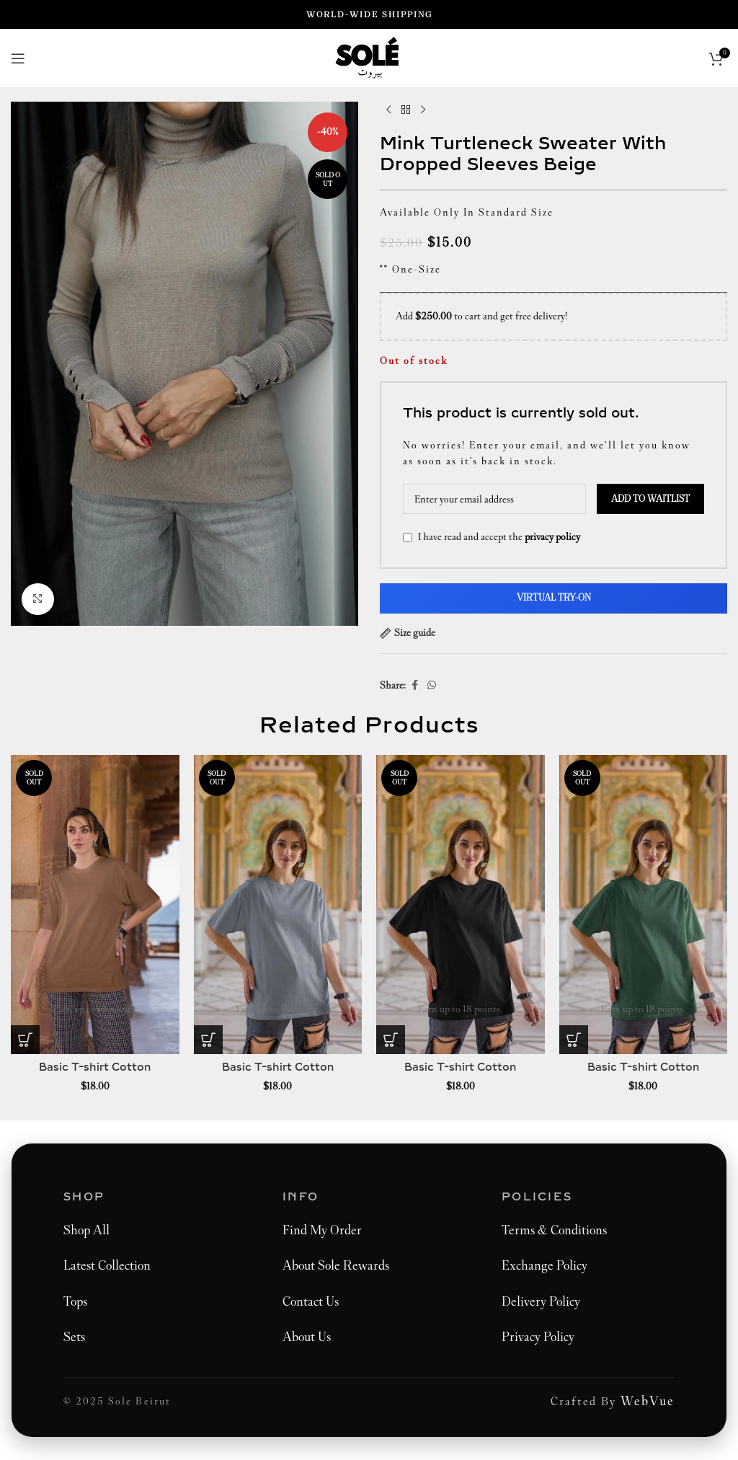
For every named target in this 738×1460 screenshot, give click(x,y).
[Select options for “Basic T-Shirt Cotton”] (25, 1039)
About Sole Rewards (336, 1265)
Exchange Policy (544, 1265)
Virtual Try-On (554, 597)
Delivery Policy (541, 1301)
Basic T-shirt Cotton (95, 1067)
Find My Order (322, 1230)
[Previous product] (388, 110)
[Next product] (423, 110)
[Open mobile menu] (18, 58)
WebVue (648, 1401)
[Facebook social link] (414, 686)
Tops (75, 1301)
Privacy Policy (538, 1337)
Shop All (86, 1230)
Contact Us (311, 1301)
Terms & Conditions (554, 1230)
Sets (74, 1337)
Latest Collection (107, 1265)
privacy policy (552, 537)
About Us (307, 1337)
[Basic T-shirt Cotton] (95, 904)
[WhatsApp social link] (431, 686)
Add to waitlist (650, 499)
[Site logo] (369, 56)
